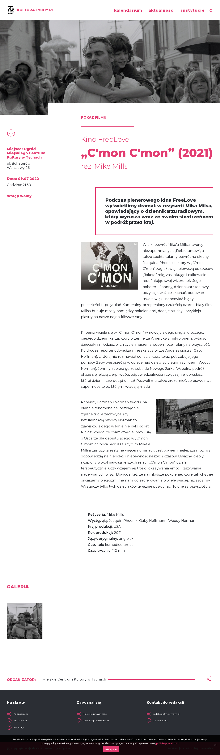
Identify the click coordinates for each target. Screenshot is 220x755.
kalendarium (128, 10)
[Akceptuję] (215, 745)
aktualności (161, 10)
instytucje (193, 10)
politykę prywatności (167, 743)
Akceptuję (110, 749)
